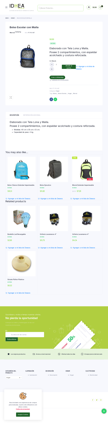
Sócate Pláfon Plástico (16, 279)
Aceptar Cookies (23, 414)
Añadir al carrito (69, 67)
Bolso (55, 93)
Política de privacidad (23, 409)
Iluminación (33, 376)
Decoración (53, 376)
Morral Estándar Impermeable (83, 185)
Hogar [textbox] (13, 378)
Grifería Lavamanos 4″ (48, 234)
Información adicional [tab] (32, 115)
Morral (75, 93)
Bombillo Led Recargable (17, 234)
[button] (10, 97)
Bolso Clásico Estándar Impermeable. (21, 185)
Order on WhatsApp (58, 77)
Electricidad (93, 376)
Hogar (13, 18)
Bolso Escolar (62, 93)
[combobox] (13, 378)
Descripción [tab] (14, 115)
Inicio (7, 18)
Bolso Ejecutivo (45, 185)
